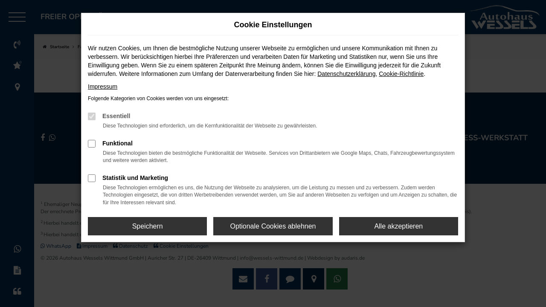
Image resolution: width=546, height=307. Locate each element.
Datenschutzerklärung (346, 73)
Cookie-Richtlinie (401, 73)
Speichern (147, 226)
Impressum (102, 86)
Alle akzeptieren (398, 226)
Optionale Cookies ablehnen (273, 226)
